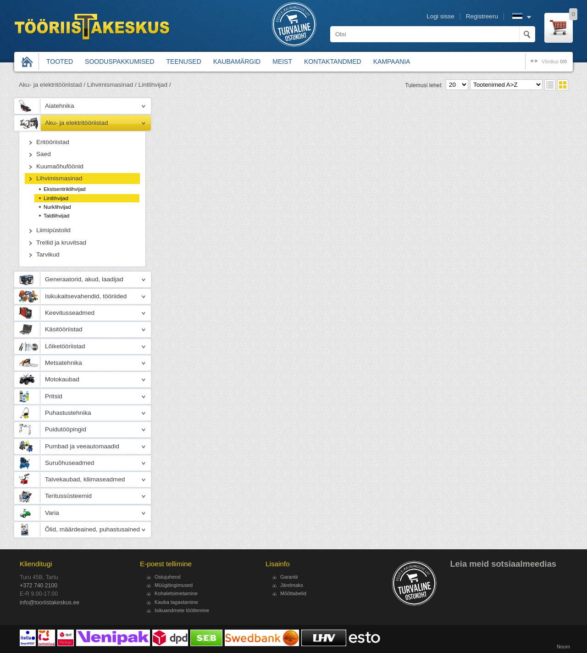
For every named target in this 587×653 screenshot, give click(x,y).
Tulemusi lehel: (424, 85)
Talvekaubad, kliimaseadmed (85, 479)
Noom (563, 646)
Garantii (289, 577)
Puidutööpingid (65, 429)
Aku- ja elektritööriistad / (52, 84)
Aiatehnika (59, 105)
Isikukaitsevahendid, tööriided (86, 296)
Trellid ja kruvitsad (61, 242)
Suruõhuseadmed (69, 462)
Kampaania (391, 61)
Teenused (183, 61)
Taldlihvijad (56, 215)
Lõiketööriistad (65, 346)
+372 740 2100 (38, 585)
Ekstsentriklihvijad (65, 189)
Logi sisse (440, 16)
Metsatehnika (63, 362)
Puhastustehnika (68, 412)
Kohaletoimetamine (176, 593)
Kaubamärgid (236, 61)
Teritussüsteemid (68, 495)
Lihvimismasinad (59, 178)
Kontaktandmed (332, 61)
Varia (52, 512)
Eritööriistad (52, 142)
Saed (43, 154)
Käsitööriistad (64, 329)
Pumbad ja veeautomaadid (82, 446)
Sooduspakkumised (119, 61)
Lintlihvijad (56, 198)
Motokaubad (62, 379)
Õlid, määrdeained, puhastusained (92, 529)
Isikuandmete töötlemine (182, 610)
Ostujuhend (167, 577)
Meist (282, 61)
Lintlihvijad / (154, 84)
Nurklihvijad (57, 207)
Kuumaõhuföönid (59, 166)
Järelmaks (291, 585)
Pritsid (53, 396)
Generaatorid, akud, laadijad (84, 279)
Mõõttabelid (293, 593)
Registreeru (482, 16)
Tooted (59, 61)
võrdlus (554, 61)
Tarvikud (48, 254)
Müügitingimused (174, 585)
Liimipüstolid (53, 230)
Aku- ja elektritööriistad (76, 122)
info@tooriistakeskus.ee (49, 602)
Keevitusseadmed (69, 312)
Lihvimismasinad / (112, 84)
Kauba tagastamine (176, 602)
